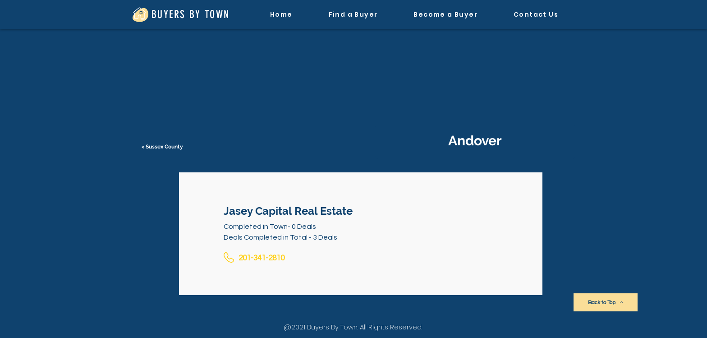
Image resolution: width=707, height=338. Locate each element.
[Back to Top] (606, 302)
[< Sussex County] (163, 147)
